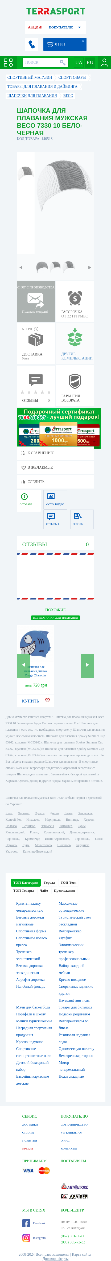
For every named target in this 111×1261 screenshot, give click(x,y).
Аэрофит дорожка (30, 980)
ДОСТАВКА (30, 1124)
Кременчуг (32, 839)
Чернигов (28, 826)
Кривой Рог (13, 819)
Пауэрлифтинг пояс (74, 1000)
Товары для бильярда (75, 1007)
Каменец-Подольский (37, 851)
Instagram (34, 1238)
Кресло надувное (29, 1042)
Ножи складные (71, 1076)
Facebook (34, 1223)
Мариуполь (52, 819)
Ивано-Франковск (57, 839)
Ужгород (11, 851)
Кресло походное (72, 980)
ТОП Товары (23, 890)
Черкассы (47, 826)
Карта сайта (81, 1254)
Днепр (54, 813)
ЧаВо (44, 890)
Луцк (25, 845)
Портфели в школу (31, 1014)
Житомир (65, 826)
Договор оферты (56, 1259)
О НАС (65, 1140)
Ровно (34, 832)
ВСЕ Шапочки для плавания (55, 617)
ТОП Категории (25, 882)
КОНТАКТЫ (69, 1148)
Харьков (23, 813)
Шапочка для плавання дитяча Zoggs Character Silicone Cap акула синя (35, 675)
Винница (72, 819)
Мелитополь (43, 845)
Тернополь (82, 839)
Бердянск (82, 845)
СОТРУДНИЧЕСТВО (74, 1124)
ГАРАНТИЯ (29, 1140)
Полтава (11, 826)
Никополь (64, 845)
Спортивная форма (31, 931)
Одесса (39, 813)
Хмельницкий (15, 832)
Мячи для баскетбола (33, 1007)
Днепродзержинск (82, 832)
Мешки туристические (34, 1021)
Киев (9, 813)
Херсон (89, 819)
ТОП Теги (68, 882)
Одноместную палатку (76, 1049)
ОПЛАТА (28, 1132)
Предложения (64, 890)
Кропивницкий (54, 832)
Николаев (32, 819)
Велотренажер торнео (76, 1056)
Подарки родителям (74, 1014)
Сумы (81, 826)
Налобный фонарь (30, 987)
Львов (68, 813)
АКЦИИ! (35, 27)
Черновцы (12, 839)
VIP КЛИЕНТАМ (71, 1132)
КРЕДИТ (28, 1148)
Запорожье (85, 813)
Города (49, 882)
